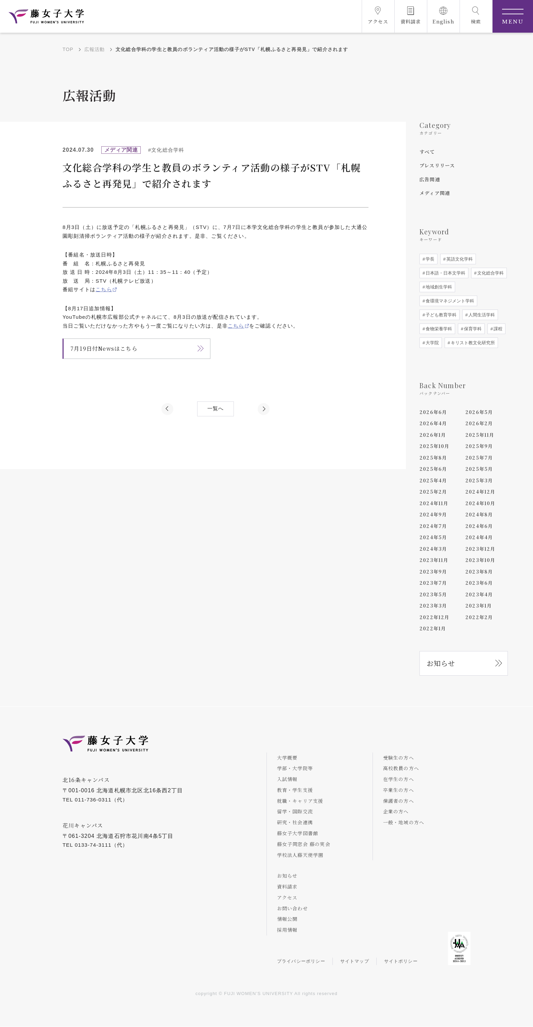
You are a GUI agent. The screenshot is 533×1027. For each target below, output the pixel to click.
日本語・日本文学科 (444, 273)
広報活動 (94, 49)
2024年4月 (479, 537)
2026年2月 (479, 423)
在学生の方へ (398, 779)
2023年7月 (433, 582)
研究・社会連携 (295, 822)
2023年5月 (433, 594)
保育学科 (472, 328)
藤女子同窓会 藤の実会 (303, 844)
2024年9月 (433, 514)
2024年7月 (433, 526)
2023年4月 (479, 594)
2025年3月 (479, 480)
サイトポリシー (401, 961)
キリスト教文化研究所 (472, 342)
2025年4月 (433, 480)
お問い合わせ (292, 908)
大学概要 (287, 757)
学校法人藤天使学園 (300, 854)
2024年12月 (480, 491)
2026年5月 (479, 412)
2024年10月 (480, 503)
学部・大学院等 (295, 768)
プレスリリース (437, 165)
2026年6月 (433, 412)
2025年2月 (433, 491)
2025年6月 (433, 468)
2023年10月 (480, 560)
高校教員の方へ (401, 768)
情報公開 (287, 919)
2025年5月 (479, 468)
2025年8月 (433, 457)
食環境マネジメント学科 (449, 300)
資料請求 (287, 886)
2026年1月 (432, 434)
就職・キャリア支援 (300, 800)
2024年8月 (479, 514)
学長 (429, 259)
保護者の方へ (398, 800)
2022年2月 (479, 617)
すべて (427, 151)
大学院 (431, 342)
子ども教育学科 (440, 314)
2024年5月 (433, 537)
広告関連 (429, 179)
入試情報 (287, 779)
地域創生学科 (438, 286)
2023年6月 (479, 582)
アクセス (287, 897)
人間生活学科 (481, 314)
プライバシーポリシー (301, 961)
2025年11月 (480, 434)
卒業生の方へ (398, 789)
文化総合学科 (490, 273)
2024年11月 (434, 503)
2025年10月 (434, 446)
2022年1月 (432, 628)
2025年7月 (479, 457)
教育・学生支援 (295, 789)
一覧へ (215, 408)
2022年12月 (434, 617)
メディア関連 (434, 193)
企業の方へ (396, 811)
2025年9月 (479, 446)
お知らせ (441, 663)
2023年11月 (434, 560)
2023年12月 (480, 548)
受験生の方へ (398, 757)
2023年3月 (433, 605)
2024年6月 (479, 526)
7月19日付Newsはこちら (104, 348)
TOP (68, 49)
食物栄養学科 (438, 328)
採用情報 (287, 930)
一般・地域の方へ (404, 822)
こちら (104, 289)
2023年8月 (479, 571)
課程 (497, 328)
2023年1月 (478, 605)
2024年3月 (433, 548)
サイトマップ (354, 961)
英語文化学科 (459, 259)
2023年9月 (433, 571)
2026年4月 (433, 423)
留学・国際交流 (295, 811)
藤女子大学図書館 (298, 833)
